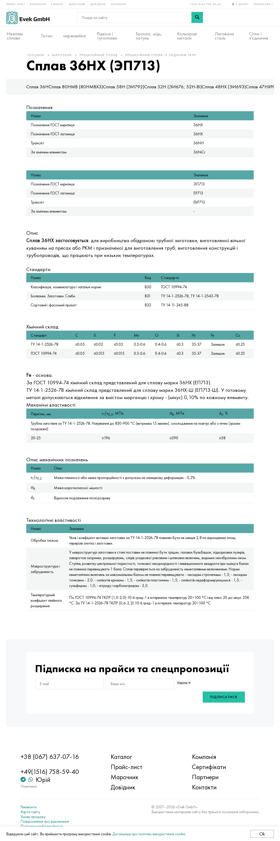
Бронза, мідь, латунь (149, 35)
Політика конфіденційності (44, 826)
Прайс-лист (16, 4)
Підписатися (221, 707)
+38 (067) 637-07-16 (52, 757)
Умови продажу (35, 816)
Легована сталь (224, 35)
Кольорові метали (187, 35)
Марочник (77, 4)
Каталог (57, 4)
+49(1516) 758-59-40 (205, 4)
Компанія (38, 4)
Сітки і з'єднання (258, 35)
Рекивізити (31, 807)
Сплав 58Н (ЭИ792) (126, 89)
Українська (263, 4)
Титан (46, 35)
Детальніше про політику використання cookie (149, 833)
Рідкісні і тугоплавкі (107, 35)
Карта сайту (32, 811)
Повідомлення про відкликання (47, 821)
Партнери (204, 777)
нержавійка (74, 35)
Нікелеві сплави (15, 35)
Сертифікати (208, 767)
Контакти (119, 4)
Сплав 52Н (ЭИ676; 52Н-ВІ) (176, 89)
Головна (38, 57)
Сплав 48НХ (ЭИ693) (227, 89)
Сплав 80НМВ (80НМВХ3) (79, 89)
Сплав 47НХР (262, 89)
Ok (262, 834)
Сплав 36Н (40, 89)
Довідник (98, 4)
